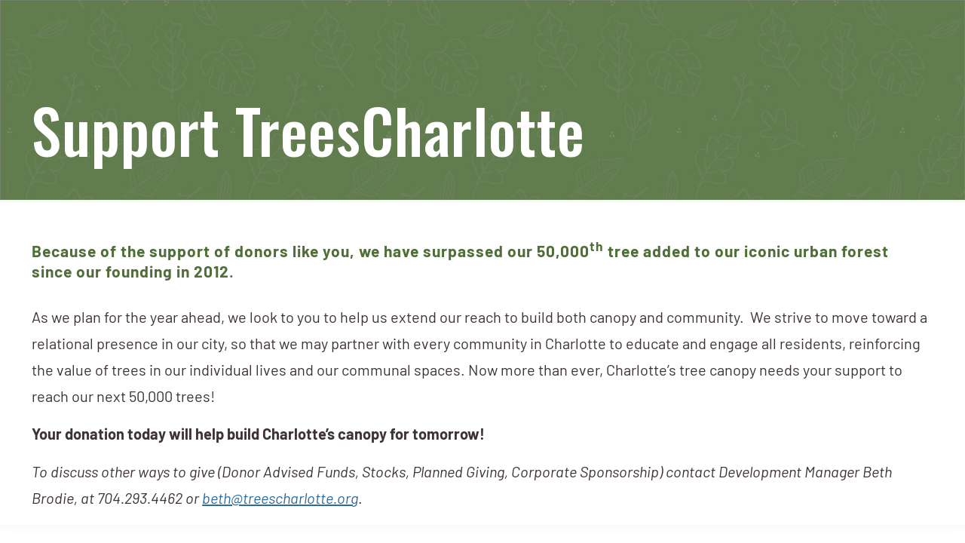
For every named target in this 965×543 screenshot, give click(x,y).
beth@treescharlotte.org (280, 500)
